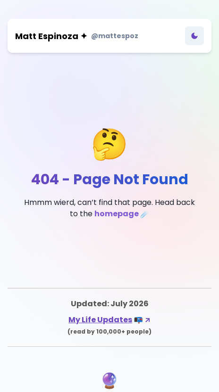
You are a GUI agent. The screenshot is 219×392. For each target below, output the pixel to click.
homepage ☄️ (122, 213)
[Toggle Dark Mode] (194, 35)
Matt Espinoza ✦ (51, 36)
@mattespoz (114, 36)
